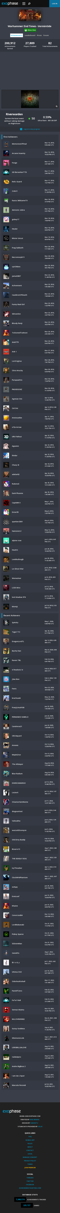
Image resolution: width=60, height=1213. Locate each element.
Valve (40, 1126)
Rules (30, 1143)
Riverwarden (14, 114)
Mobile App (30, 1140)
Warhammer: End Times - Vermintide (29, 26)
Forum (46, 35)
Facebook (30, 1184)
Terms (30, 1164)
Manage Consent (30, 1157)
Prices (39, 35)
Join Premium (30, 1167)
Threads (30, 1178)
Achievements (16, 35)
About (30, 1147)
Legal (30, 1154)
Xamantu (34, 1123)
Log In (54, 3)
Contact (30, 1150)
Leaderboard (30, 35)
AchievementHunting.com (30, 1188)
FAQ (30, 1136)
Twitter (30, 1181)
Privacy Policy (30, 1161)
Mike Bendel (35, 1119)
